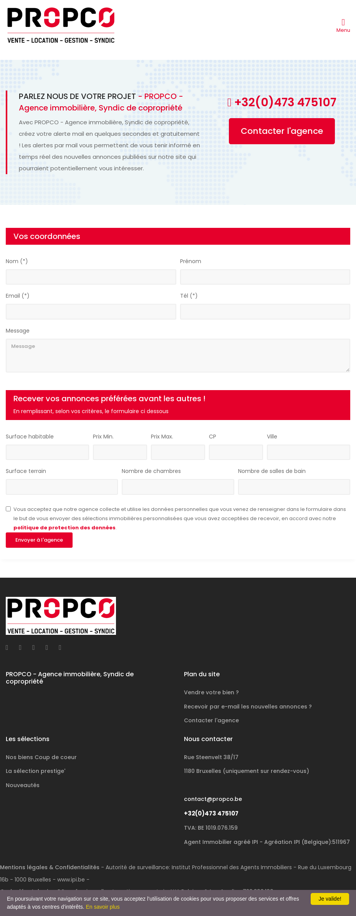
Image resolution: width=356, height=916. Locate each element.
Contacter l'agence (282, 131)
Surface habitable (30, 437)
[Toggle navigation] (343, 25)
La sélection (35, 771)
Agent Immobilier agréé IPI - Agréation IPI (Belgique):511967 (267, 842)
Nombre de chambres (151, 471)
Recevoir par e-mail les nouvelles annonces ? (248, 706)
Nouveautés (23, 785)
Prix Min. (103, 437)
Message (18, 331)
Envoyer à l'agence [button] (39, 540)
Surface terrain (26, 471)
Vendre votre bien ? (211, 692)
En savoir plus (102, 907)
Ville (272, 437)
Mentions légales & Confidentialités (49, 867)
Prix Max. (162, 437)
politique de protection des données (64, 528)
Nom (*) (17, 261)
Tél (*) (189, 296)
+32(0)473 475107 (211, 813)
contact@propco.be (213, 799)
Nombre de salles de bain (272, 471)
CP (212, 437)
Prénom (190, 261)
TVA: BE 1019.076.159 (211, 828)
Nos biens (41, 757)
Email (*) (18, 296)
